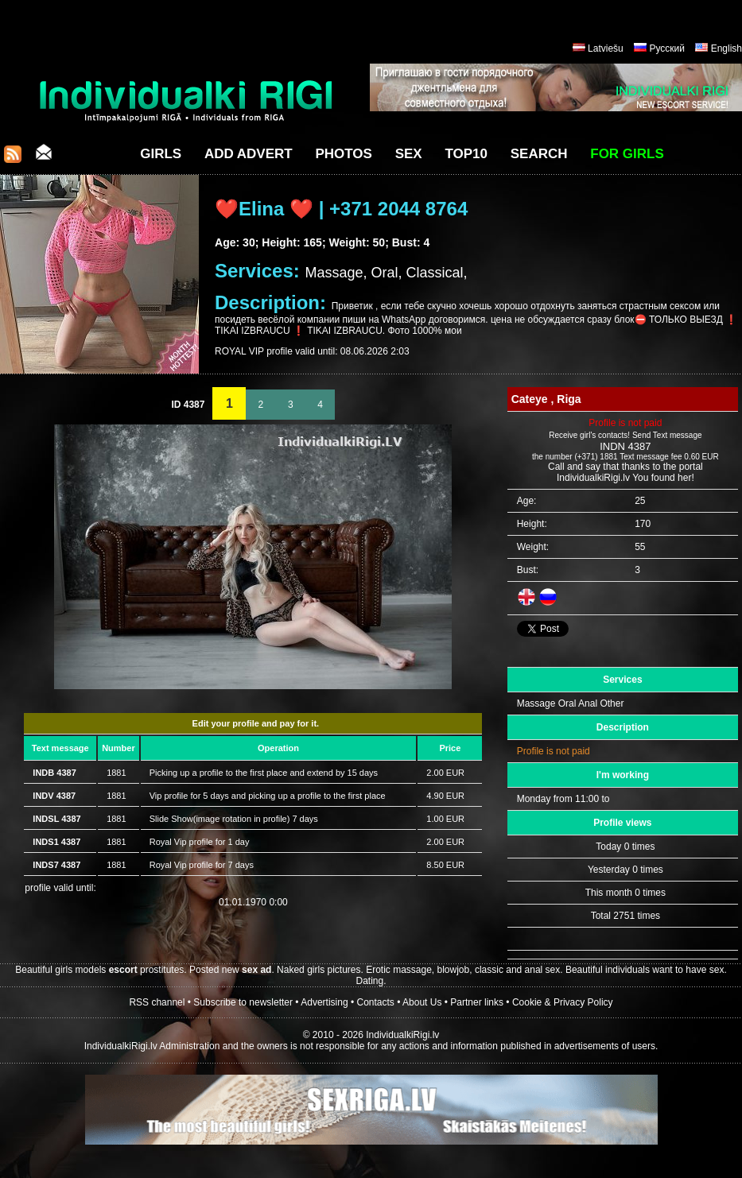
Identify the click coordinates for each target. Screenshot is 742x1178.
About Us (421, 1002)
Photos (343, 153)
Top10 (466, 153)
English (726, 48)
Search (539, 153)
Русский (667, 48)
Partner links (476, 1002)
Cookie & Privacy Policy (562, 1002)
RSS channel (157, 1002)
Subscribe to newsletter (243, 1002)
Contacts (375, 1002)
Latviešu (606, 48)
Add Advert (248, 153)
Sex (408, 153)
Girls (160, 153)
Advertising (324, 1002)
